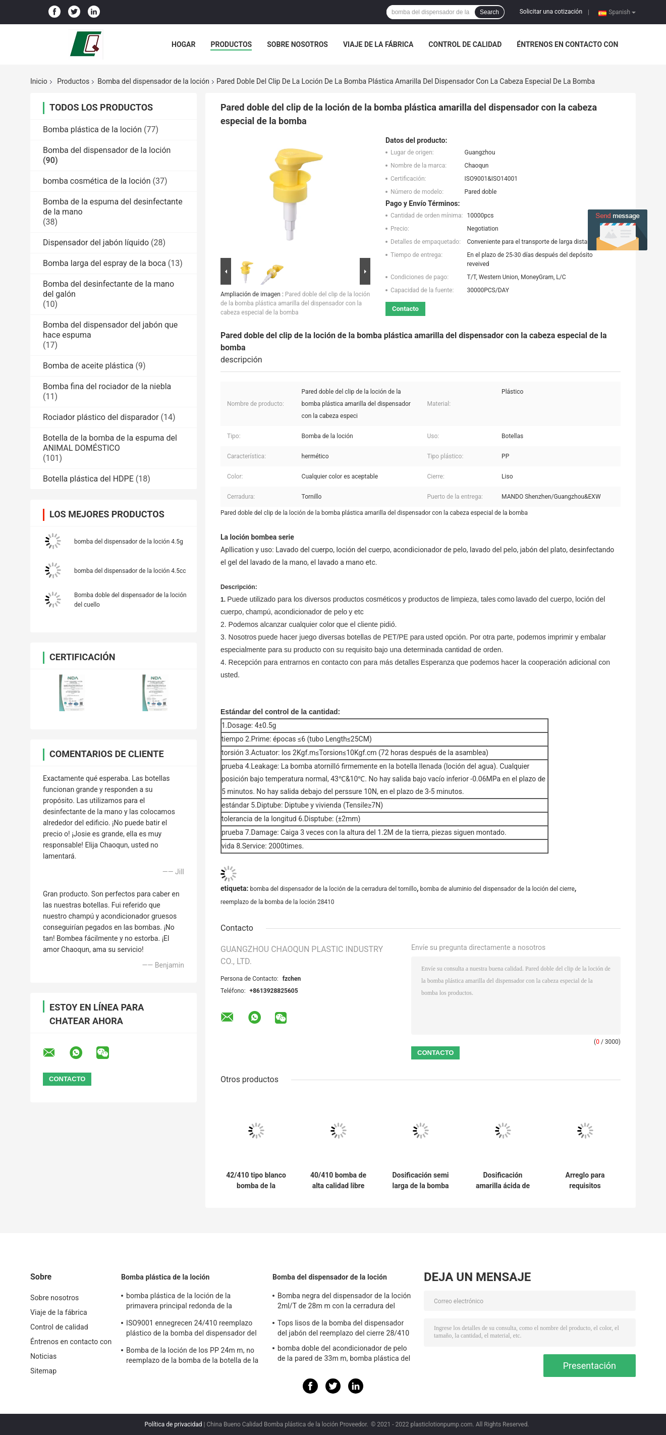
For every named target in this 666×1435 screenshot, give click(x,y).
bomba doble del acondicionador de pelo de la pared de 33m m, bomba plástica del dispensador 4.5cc (344, 1354)
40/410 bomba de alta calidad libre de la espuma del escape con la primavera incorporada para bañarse (338, 1180)
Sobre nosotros (297, 44)
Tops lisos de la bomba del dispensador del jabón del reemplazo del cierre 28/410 (343, 1328)
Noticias (43, 1356)
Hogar (183, 44)
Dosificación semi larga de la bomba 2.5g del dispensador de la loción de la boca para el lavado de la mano (420, 1180)
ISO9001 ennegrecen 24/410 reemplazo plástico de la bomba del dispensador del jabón (191, 1329)
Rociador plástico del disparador (101, 417)
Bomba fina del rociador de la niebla (107, 386)
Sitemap (43, 1371)
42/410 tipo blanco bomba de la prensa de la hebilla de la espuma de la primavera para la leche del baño (256, 1180)
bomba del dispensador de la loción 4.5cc (130, 570)
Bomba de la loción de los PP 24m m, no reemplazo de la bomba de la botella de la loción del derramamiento (192, 1356)
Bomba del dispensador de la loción (153, 81)
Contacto (405, 308)
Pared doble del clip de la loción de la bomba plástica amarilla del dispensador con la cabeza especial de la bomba (295, 303)
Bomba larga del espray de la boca (104, 263)
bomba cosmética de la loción (97, 181)
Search (489, 12)
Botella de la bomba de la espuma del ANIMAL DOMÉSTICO (110, 443)
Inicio (38, 81)
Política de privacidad (173, 1424)
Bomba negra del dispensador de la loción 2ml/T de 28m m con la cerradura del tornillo (344, 1302)
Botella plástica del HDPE (88, 479)
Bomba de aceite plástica (88, 365)
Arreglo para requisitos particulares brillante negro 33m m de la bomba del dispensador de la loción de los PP (585, 1180)
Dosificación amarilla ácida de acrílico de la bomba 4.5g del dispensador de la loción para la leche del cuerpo (503, 1180)
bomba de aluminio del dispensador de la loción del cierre (497, 888)
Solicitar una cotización (551, 11)
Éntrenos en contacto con (567, 44)
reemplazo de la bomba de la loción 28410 (277, 902)
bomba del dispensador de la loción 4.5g (128, 541)
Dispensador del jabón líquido (96, 242)
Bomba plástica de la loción (92, 129)
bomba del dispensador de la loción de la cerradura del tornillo (333, 888)
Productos (231, 44)
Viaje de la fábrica (378, 44)
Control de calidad (465, 44)
